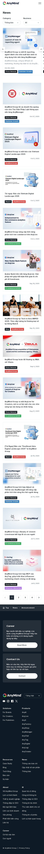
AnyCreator (26, 751)
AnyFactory (26, 724)
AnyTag (25, 740)
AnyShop (25, 728)
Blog (4, 767)
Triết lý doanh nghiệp (11, 799)
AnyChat (25, 736)
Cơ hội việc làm (9, 835)
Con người (7, 838)
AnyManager (27, 732)
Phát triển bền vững (11, 819)
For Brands (7, 712)
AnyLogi (25, 748)
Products (26, 708)
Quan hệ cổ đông (29, 791)
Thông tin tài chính (29, 803)
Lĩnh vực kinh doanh (11, 811)
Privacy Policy (24, 848)
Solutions (7, 708)
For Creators (8, 716)
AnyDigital (26, 744)
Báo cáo (6, 775)
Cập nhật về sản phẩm (31, 767)
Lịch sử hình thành (10, 795)
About (5, 787)
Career (6, 831)
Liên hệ (6, 823)
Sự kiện (6, 779)
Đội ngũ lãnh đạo (9, 807)
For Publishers (8, 720)
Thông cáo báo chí (29, 763)
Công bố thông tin (29, 795)
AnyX (24, 720)
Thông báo (26, 771)
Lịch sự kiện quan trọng (31, 819)
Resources (8, 759)
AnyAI (24, 712)
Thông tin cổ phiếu (29, 815)
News (15, 608)
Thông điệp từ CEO (10, 803)
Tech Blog (7, 771)
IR (23, 787)
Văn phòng (7, 815)
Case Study (7, 763)
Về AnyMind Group (10, 791)
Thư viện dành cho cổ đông (31, 809)
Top (7, 608)
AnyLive (25, 716)
